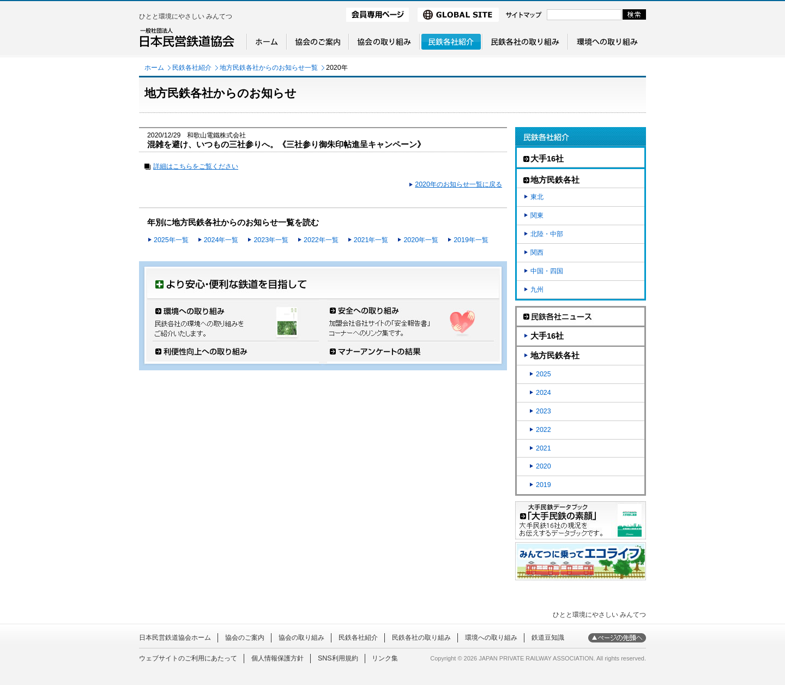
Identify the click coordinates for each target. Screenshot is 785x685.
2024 (543, 392)
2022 (543, 430)
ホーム (154, 67)
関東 (537, 215)
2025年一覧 (171, 240)
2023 (543, 411)
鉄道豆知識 (548, 637)
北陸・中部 (546, 234)
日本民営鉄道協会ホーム (175, 637)
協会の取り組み (301, 637)
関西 (537, 252)
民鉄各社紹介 (192, 67)
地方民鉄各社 (554, 355)
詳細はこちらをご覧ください (195, 166)
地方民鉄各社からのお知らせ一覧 (269, 67)
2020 (543, 466)
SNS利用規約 (338, 658)
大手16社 (547, 336)
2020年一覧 (420, 240)
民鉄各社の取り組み (421, 637)
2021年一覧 (371, 240)
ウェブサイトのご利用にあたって (188, 658)
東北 (537, 197)
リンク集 (385, 658)
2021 (543, 448)
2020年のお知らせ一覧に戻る (458, 184)
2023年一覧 (270, 240)
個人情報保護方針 (277, 658)
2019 (543, 485)
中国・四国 (546, 271)
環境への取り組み (491, 637)
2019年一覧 (471, 240)
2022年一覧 (321, 240)
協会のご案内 (244, 637)
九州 (537, 289)
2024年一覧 (221, 240)
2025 (543, 374)
